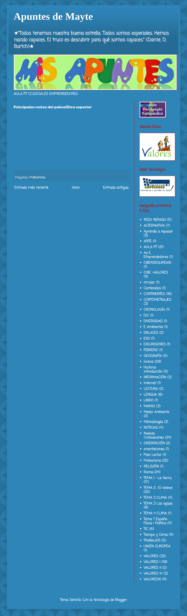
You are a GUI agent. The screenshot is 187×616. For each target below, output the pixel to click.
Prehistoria (37, 177)
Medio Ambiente (156, 412)
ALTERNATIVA (154, 225)
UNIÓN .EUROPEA (157, 546)
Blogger (121, 600)
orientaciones (154, 449)
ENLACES (151, 332)
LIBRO (148, 400)
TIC (146, 529)
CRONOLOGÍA (154, 309)
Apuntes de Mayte (53, 16)
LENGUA (150, 394)
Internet (150, 383)
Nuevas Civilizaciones (154, 435)
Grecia (148, 361)
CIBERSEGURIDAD (157, 262)
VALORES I (152, 562)
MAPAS (149, 406)
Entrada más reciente (31, 187)
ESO (147, 338)
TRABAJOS (152, 540)
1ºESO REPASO (155, 220)
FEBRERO (151, 350)
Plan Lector (153, 455)
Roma (148, 472)
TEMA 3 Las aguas (158, 503)
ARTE (148, 241)
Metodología (153, 422)
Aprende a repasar (158, 231)
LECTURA (151, 389)
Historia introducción (153, 369)
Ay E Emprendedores (156, 255)
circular (149, 282)
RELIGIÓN (151, 466)
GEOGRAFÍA (153, 356)
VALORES (151, 556)
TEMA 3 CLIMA (155, 497)
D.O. (146, 315)
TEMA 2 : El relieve (158, 488)
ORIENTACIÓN (154, 443)
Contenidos (152, 288)
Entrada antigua (115, 187)
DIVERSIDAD (153, 321)
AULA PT (150, 247)
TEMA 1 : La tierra (157, 478)
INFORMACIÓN (155, 377)
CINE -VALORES (156, 272)
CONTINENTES (154, 294)
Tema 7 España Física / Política (155, 521)
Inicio (76, 187)
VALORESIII (152, 579)
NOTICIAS (151, 427)
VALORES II (152, 567)
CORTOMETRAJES (157, 299)
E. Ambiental (153, 327)
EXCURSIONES (155, 344)
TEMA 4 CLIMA (155, 513)
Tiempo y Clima (156, 534)
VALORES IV (153, 573)
